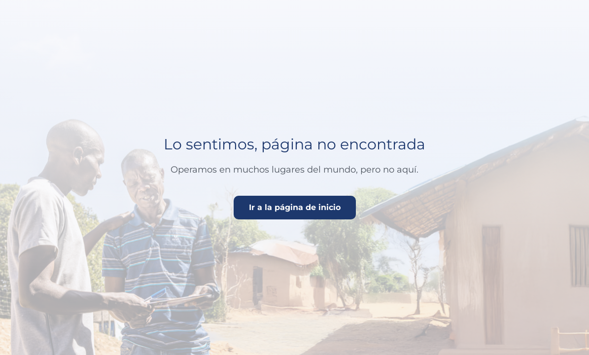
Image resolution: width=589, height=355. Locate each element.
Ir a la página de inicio (295, 207)
